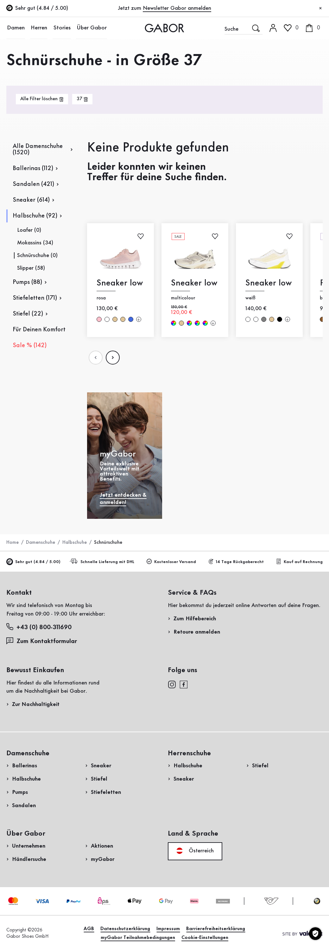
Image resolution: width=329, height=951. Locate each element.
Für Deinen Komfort (39, 330)
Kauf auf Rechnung (299, 561)
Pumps (20, 792)
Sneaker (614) (31, 200)
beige (114, 319)
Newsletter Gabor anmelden (177, 8)
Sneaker (101, 765)
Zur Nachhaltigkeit (36, 704)
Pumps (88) (27, 282)
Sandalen (24, 805)
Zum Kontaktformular (42, 641)
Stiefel (99, 779)
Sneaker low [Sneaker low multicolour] (194, 283)
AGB (89, 929)
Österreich (195, 851)
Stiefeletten (106, 792)
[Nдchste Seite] (113, 358)
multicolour (173, 323)
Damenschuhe (40, 542)
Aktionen (102, 846)
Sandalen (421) (33, 184)
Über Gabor (86, 27)
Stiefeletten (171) (35, 298)
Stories (58, 27)
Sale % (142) (30, 345)
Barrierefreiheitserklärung (215, 929)
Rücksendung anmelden (272, 127)
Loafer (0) (29, 230)
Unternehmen (28, 846)
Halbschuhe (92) (35, 216)
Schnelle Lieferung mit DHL (103, 561)
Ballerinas (24, 765)
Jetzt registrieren (300, 87)
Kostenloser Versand (171, 561)
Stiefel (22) (28, 314)
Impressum (168, 929)
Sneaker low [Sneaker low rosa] (120, 283)
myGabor (102, 859)
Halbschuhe (74, 542)
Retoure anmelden (197, 632)
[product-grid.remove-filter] (82, 99)
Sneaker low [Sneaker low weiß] (268, 283)
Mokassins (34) (35, 242)
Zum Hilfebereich (195, 618)
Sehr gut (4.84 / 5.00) (33, 562)
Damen (14, 27)
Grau (263, 319)
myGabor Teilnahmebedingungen (138, 938)
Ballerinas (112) (33, 168)
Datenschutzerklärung (125, 929)
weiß (107, 319)
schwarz (279, 319)
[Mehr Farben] (138, 319)
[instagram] (172, 684)
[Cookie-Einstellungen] (315, 933)
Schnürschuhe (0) (37, 255)
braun (322, 319)
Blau (130, 319)
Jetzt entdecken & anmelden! (123, 499)
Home (12, 542)
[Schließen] (320, 8)
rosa (99, 319)
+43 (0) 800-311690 (39, 627)
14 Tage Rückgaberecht (236, 561)
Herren (37, 27)
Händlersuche (29, 859)
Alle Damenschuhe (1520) (38, 150)
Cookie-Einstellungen (204, 938)
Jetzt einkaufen (297, 181)
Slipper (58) (31, 268)
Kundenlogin (302, 55)
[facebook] (183, 684)
